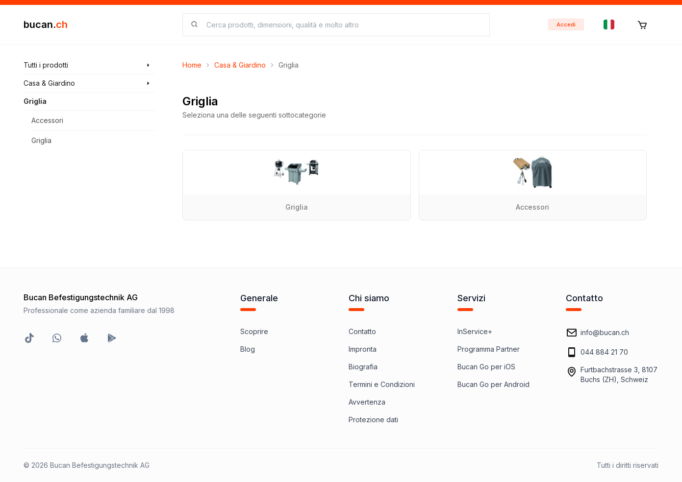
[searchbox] (341, 25)
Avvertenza (367, 402)
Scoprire (254, 331)
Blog (247, 349)
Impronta (363, 349)
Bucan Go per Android (493, 384)
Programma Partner (488, 349)
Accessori (47, 120)
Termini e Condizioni (382, 384)
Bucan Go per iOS (486, 366)
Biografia (363, 366)
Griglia (41, 140)
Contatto (362, 331)
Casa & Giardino (240, 65)
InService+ (474, 331)
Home (192, 65)
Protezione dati (373, 419)
